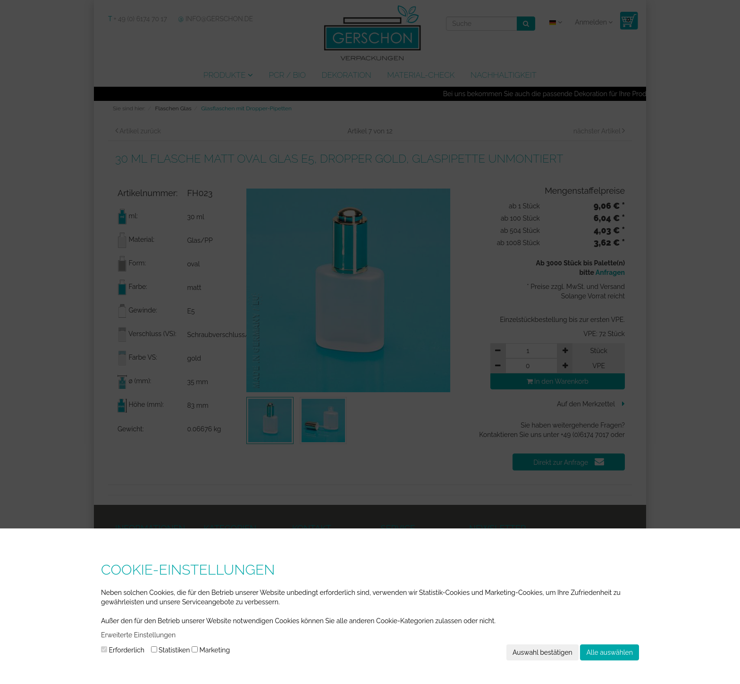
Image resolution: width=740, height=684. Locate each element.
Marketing (211, 650)
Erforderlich (122, 650)
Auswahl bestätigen (542, 652)
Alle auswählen (609, 652)
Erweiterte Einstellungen (138, 635)
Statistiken (170, 650)
